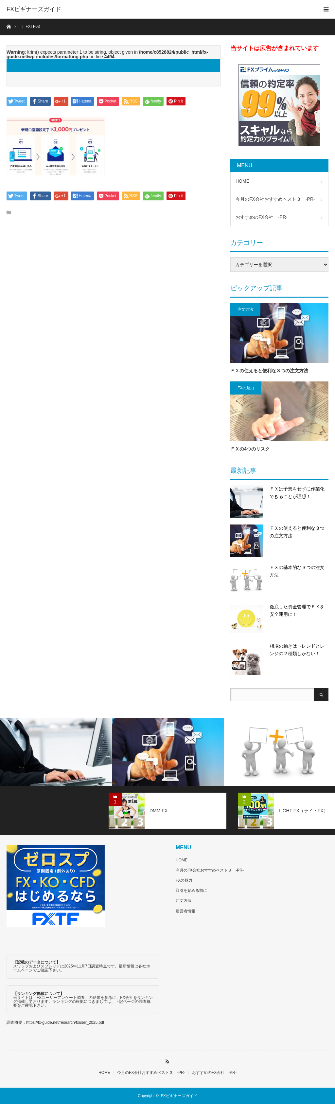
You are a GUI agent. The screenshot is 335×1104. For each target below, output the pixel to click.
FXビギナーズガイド (34, 9)
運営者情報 (185, 911)
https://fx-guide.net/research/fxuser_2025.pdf (65, 1022)
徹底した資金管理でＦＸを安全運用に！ (297, 610)
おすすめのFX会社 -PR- (262, 217)
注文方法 (245, 309)
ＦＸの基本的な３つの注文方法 (297, 571)
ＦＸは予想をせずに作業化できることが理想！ (297, 492)
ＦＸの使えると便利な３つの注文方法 (269, 370)
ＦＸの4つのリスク (250, 448)
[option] (56, 752)
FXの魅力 (246, 388)
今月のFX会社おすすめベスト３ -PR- (275, 199)
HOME (242, 181)
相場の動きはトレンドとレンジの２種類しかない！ (297, 649)
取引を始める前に (191, 890)
